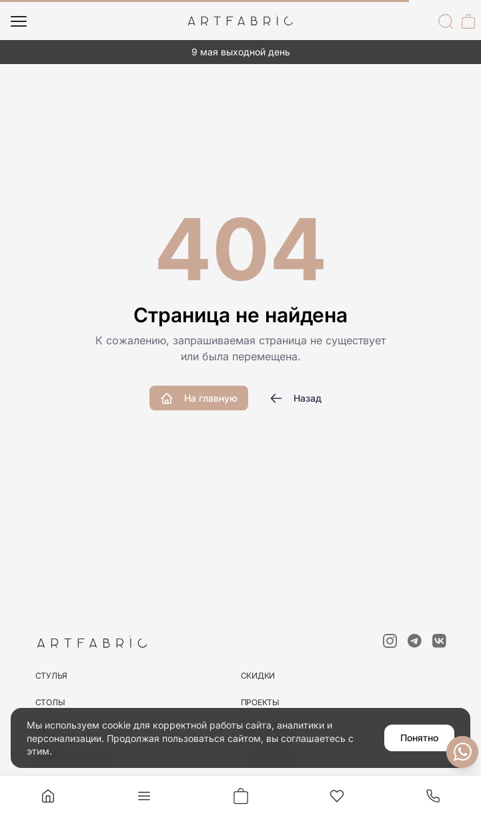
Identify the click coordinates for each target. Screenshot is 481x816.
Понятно (419, 737)
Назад (296, 398)
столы (50, 702)
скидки (258, 676)
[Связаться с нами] (462, 752)
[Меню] (18, 21)
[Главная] (48, 796)
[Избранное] (337, 796)
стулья (51, 676)
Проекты (260, 702)
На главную (198, 398)
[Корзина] (468, 21)
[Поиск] (445, 21)
